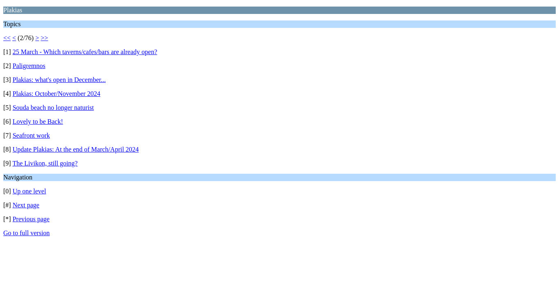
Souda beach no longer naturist (53, 107)
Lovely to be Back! (38, 121)
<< (7, 37)
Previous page (31, 219)
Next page (26, 205)
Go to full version (26, 232)
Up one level (29, 191)
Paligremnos (29, 65)
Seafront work (31, 135)
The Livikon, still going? (44, 163)
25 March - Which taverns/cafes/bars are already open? (85, 51)
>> (44, 37)
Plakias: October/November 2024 (56, 93)
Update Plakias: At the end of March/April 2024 (76, 149)
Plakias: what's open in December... (59, 79)
